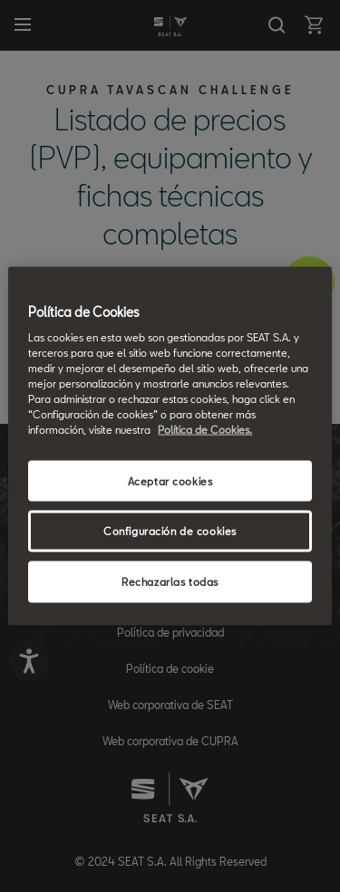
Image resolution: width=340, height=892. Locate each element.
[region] (169, 446)
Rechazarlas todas (170, 582)
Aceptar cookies (170, 480)
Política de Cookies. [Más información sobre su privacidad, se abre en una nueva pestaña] (205, 430)
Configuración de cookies (170, 531)
